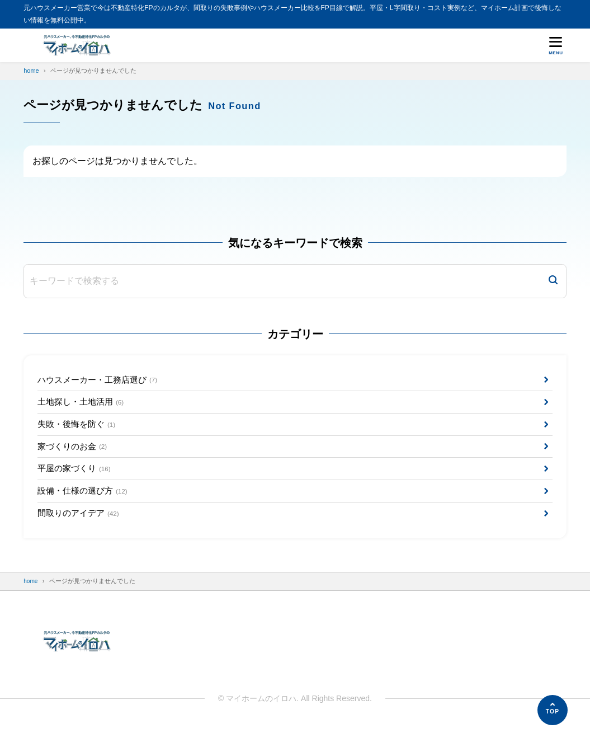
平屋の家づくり (76, 477)
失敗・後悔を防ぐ (79, 429)
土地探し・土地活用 (83, 404)
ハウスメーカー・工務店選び (101, 380)
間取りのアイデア (81, 525)
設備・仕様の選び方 (85, 501)
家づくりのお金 (74, 453)
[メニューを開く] (556, 45)
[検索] (553, 281)
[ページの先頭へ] (552, 710)
